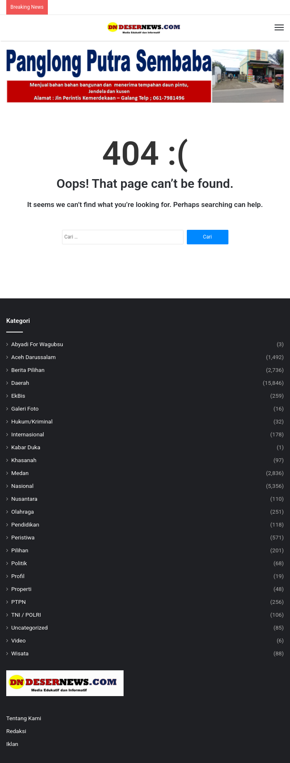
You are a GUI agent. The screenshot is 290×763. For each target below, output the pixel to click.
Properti (21, 589)
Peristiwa (23, 537)
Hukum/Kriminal (31, 421)
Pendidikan (25, 524)
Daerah (20, 382)
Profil (18, 576)
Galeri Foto (25, 408)
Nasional (22, 485)
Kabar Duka (25, 447)
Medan (20, 473)
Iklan (12, 744)
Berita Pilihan (28, 370)
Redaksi (16, 731)
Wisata (20, 653)
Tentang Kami (23, 718)
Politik (19, 563)
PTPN (18, 601)
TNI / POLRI (26, 614)
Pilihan (19, 550)
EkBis (18, 395)
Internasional (27, 434)
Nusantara (24, 498)
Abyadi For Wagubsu (37, 344)
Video (18, 640)
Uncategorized (29, 627)
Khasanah (23, 460)
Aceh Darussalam (33, 357)
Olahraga (22, 511)
